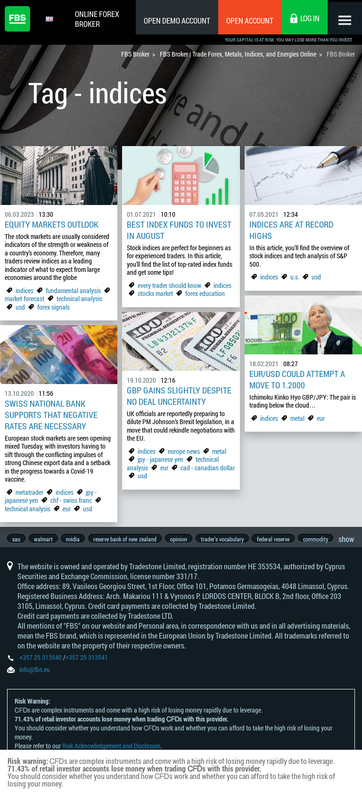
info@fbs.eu (34, 674)
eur (321, 418)
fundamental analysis (73, 290)
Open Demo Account (173, 20)
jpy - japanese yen (160, 459)
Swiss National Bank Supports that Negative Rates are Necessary (51, 415)
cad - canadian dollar (208, 467)
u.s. (294, 276)
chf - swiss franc (71, 500)
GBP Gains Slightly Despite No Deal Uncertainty (179, 396)
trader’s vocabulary (229, 539)
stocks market (155, 293)
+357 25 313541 (87, 662)
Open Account (246, 20)
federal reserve (282, 539)
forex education (205, 293)
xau (16, 539)
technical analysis (79, 298)
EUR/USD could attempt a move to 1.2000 (297, 379)
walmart (44, 539)
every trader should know (169, 285)
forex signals (53, 307)
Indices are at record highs (291, 230)
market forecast (24, 298)
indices (24, 290)
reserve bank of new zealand (129, 539)
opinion (184, 539)
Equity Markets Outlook (52, 224)
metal (297, 418)
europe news (184, 451)
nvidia (76, 539)
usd (20, 307)
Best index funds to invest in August (179, 230)
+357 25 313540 (40, 662)
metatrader (29, 492)
